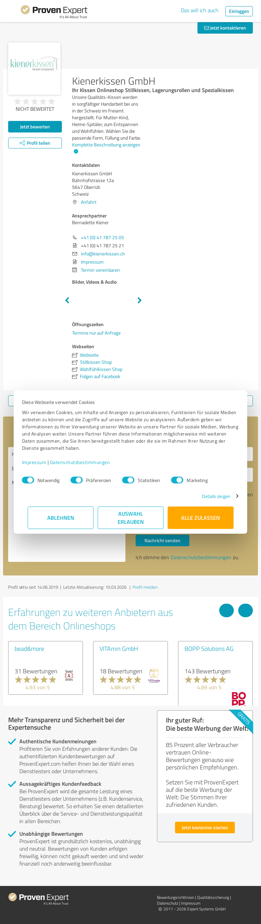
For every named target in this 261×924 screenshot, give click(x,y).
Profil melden (145, 587)
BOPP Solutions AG (209, 648)
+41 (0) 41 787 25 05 (102, 237)
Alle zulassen (200, 517)
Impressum (40, 462)
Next (139, 300)
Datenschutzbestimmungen (85, 462)
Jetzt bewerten (35, 126)
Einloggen (239, 11)
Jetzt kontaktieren (225, 27)
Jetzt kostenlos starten (205, 827)
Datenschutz (167, 903)
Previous (67, 300)
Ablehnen (60, 517)
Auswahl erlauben (131, 518)
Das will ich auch (200, 10)
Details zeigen (210, 496)
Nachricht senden (162, 540)
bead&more (29, 648)
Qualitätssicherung (213, 897)
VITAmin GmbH (119, 648)
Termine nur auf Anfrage (96, 333)
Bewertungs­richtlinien (175, 897)
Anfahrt (89, 202)
